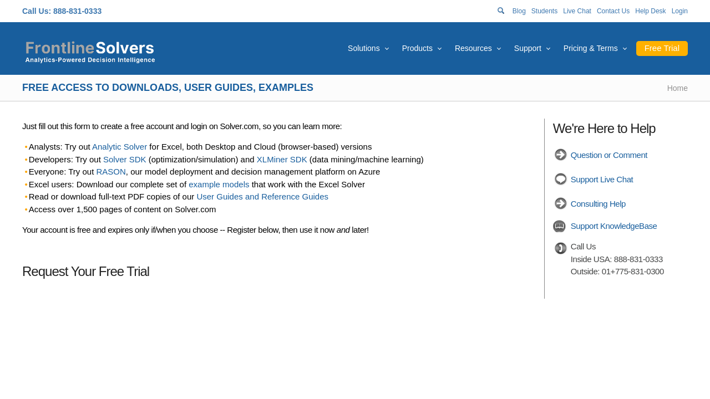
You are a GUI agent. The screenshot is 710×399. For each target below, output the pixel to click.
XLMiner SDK (282, 159)
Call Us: (36, 11)
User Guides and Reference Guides (262, 196)
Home (677, 88)
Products (417, 48)
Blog (519, 11)
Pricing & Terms (591, 48)
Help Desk (650, 11)
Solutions (364, 48)
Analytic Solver (119, 146)
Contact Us (613, 11)
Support (527, 48)
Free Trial (662, 48)
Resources (473, 48)
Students (544, 11)
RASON (111, 171)
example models (219, 184)
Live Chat (577, 11)
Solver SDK (124, 159)
